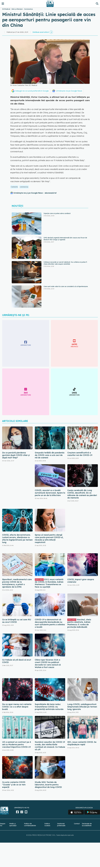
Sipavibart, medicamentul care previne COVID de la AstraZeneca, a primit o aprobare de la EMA (17, 583)
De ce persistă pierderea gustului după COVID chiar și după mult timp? (16, 455)
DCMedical (6, 9)
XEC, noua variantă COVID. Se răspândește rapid (81, 743)
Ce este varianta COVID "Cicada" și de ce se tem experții (13, 784)
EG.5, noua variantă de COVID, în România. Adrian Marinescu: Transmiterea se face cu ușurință (49, 583)
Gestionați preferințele (61, 825)
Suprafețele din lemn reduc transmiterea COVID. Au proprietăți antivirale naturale (49, 706)
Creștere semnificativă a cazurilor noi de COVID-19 (79, 453)
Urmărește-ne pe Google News (69, 91)
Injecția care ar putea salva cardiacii (57, 213)
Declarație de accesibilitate (87, 825)
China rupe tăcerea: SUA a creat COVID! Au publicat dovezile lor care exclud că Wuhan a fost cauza (48, 663)
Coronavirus (28, 9)
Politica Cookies (47, 825)
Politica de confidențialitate (30, 825)
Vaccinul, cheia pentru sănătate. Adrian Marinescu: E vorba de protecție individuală (79, 623)
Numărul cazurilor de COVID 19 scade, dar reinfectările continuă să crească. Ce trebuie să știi (50, 746)
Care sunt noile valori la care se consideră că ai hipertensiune (66, 286)
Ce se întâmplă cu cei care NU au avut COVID (16, 620)
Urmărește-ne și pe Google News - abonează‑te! (35, 193)
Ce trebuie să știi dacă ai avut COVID (16, 661)
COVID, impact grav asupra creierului (80, 580)
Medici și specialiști (12, 825)
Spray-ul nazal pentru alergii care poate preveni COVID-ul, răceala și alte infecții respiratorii (49, 539)
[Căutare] (97, 3)
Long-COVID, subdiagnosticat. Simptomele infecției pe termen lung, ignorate (82, 706)
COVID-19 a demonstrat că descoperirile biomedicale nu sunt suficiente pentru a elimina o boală (50, 623)
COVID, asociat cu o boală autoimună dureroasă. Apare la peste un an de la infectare (50, 493)
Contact (77, 824)
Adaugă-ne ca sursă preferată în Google (32, 91)
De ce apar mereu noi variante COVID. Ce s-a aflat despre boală (16, 706)
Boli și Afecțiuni (17, 9)
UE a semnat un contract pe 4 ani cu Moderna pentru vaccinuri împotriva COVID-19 (16, 744)
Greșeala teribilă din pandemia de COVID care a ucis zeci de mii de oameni (49, 455)
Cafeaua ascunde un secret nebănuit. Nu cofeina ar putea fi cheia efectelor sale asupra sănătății (65, 263)
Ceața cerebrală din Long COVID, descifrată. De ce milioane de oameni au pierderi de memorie (82, 494)
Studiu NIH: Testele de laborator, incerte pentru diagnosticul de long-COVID (48, 784)
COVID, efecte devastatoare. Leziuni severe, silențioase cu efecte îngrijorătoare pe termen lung (17, 539)
